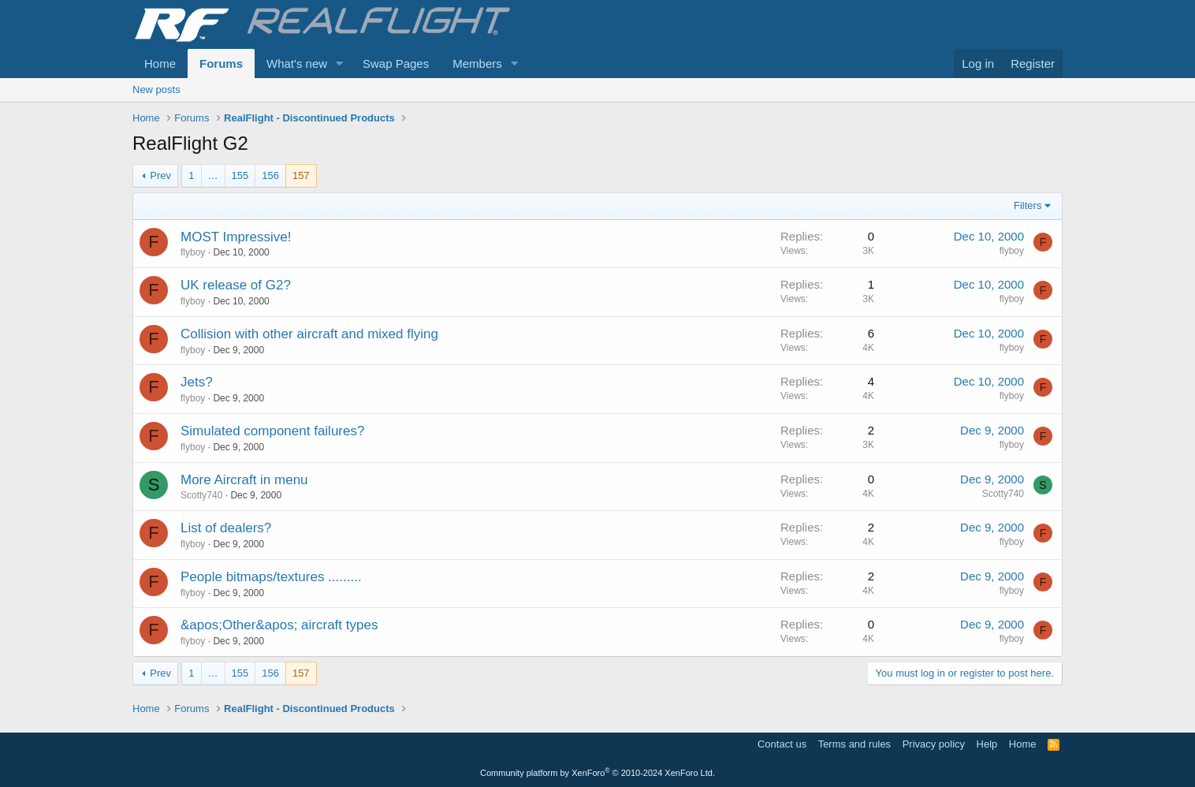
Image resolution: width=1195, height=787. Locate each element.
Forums (221, 63)
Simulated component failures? (272, 430)
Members (477, 63)
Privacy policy (934, 744)
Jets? (197, 382)
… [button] (213, 175)
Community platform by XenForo (597, 773)
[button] (340, 63)
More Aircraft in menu (244, 479)
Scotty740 (201, 495)
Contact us (782, 744)
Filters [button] (1027, 205)
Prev (160, 175)
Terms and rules (854, 744)
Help (987, 744)
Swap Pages (396, 63)
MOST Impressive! (236, 236)
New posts (156, 89)
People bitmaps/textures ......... (271, 576)
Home (160, 63)
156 (270, 175)
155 (240, 175)
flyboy (193, 252)
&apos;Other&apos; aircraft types (279, 624)
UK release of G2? (236, 285)
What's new (296, 63)
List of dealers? (226, 527)
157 (301, 175)
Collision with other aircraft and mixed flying (309, 333)
